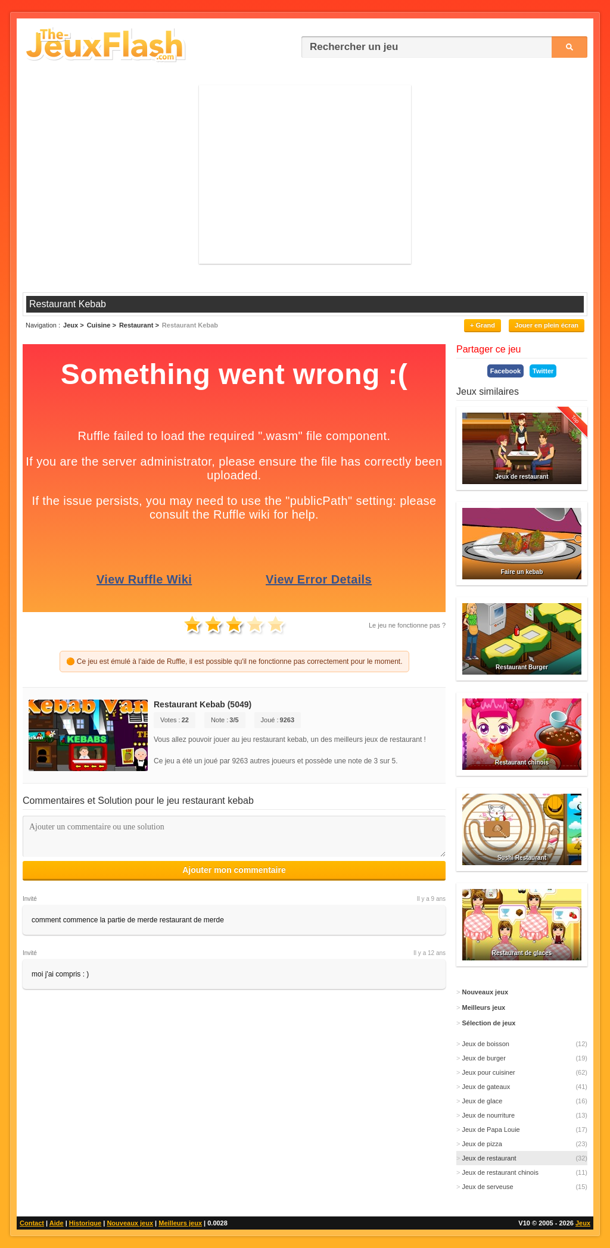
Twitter (543, 371)
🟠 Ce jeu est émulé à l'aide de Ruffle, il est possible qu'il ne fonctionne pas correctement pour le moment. (234, 661)
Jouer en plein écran (546, 325)
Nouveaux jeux (130, 1223)
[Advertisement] (305, 174)
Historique (85, 1223)
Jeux (582, 1223)
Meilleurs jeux (180, 1223)
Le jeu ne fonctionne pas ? (407, 625)
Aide (56, 1223)
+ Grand (482, 325)
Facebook (505, 371)
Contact (32, 1223)
